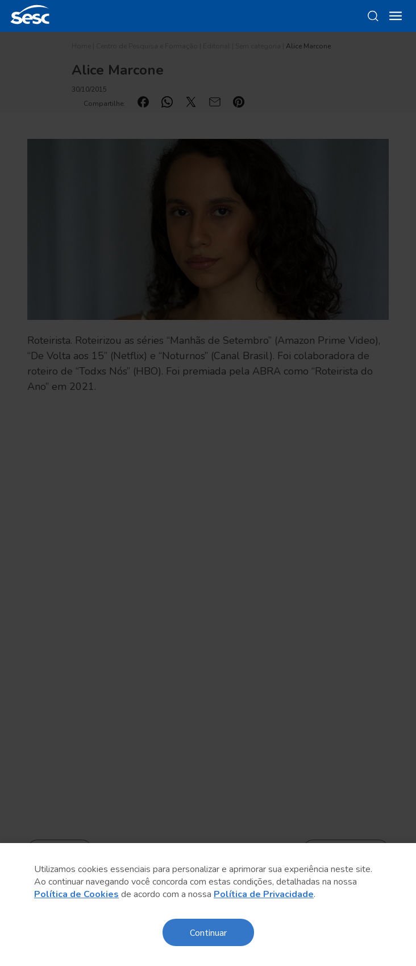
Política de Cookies (76, 894)
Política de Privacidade (264, 894)
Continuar (208, 932)
